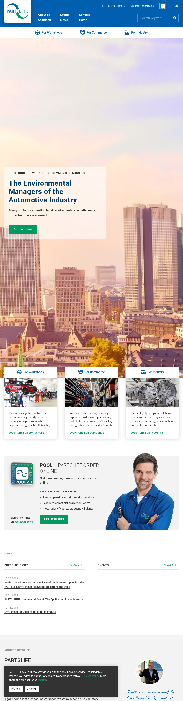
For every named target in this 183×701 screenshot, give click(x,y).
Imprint (42, 679)
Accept (31, 689)
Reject (15, 689)
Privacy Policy (91, 675)
